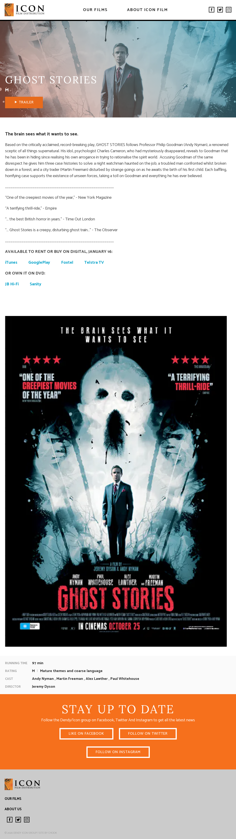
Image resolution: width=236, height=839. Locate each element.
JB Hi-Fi (12, 284)
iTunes (11, 262)
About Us (13, 809)
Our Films (95, 9)
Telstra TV (94, 262)
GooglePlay (39, 262)
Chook (52, 833)
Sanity (35, 284)
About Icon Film (147, 9)
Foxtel (67, 262)
